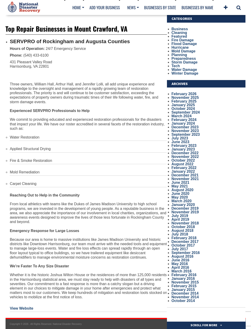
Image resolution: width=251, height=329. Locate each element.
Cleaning (179, 33)
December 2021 (185, 175)
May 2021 (180, 186)
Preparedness (184, 58)
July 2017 (180, 249)
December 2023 (185, 127)
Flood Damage (184, 44)
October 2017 (183, 245)
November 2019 (185, 212)
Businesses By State (160, 7)
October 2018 (183, 227)
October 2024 (183, 109)
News (131, 7)
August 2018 (183, 230)
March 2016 (182, 271)
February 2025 (184, 101)
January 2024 (183, 123)
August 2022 (183, 164)
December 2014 (185, 293)
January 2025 (183, 105)
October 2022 (183, 160)
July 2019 (180, 216)
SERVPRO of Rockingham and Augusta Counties (70, 41)
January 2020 (183, 205)
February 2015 (184, 286)
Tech (176, 66)
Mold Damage (184, 51)
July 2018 (180, 234)
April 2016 (180, 267)
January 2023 (183, 149)
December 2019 (185, 208)
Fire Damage (183, 40)
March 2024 (182, 116)
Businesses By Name (197, 7)
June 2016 (180, 260)
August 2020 (183, 190)
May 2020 (180, 197)
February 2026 (184, 94)
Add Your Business (104, 7)
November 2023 (185, 131)
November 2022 (185, 157)
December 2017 (185, 242)
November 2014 (185, 297)
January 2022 (183, 171)
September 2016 (186, 253)
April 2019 (180, 219)
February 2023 (184, 146)
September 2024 (186, 112)
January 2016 (183, 279)
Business (180, 29)
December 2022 (185, 153)
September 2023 (186, 134)
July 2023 (180, 138)
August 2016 (183, 256)
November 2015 (185, 282)
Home (77, 7)
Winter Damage (185, 73)
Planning (179, 55)
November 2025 (185, 98)
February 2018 (184, 238)
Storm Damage (185, 62)
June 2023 (180, 142)
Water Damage (184, 70)
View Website (21, 308)
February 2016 (184, 275)
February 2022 (184, 168)
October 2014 (183, 301)
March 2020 (182, 201)
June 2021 (180, 182)
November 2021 (185, 179)
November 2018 (185, 223)
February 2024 (184, 120)
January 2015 (183, 290)
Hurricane (180, 47)
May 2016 (180, 264)
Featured (179, 36)
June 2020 (180, 194)
